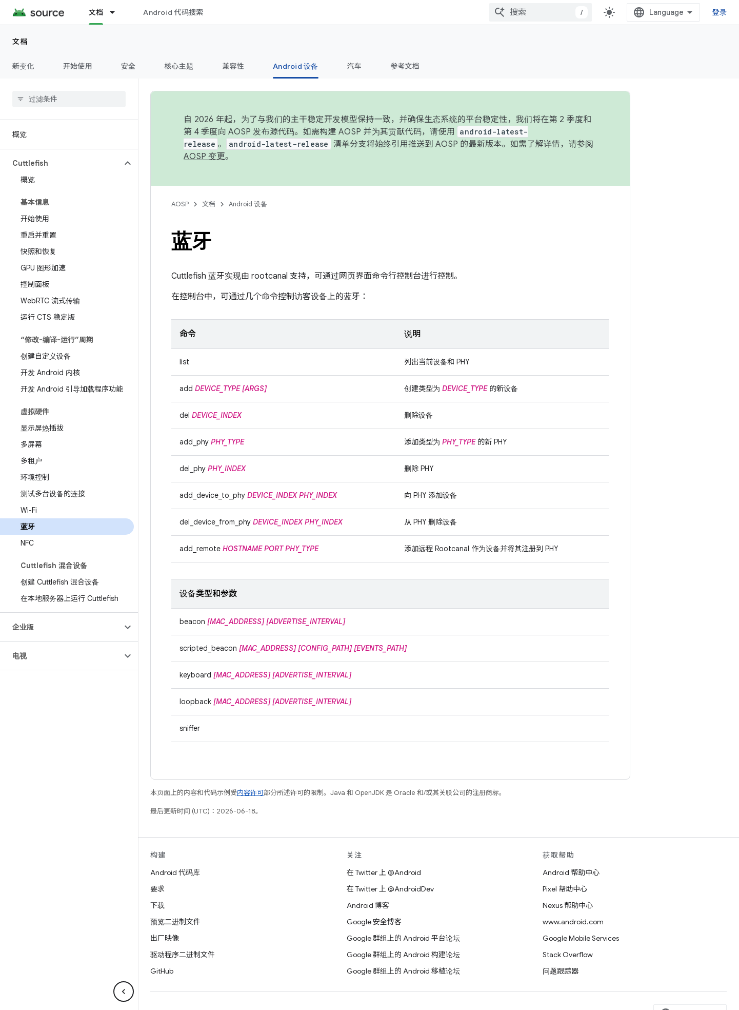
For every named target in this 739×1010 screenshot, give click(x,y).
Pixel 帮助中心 (565, 889)
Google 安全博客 (374, 921)
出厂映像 (164, 938)
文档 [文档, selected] (96, 12)
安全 (128, 66)
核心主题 (178, 66)
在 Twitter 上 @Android (384, 872)
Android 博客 (368, 905)
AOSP (180, 204)
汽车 (354, 66)
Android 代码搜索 (173, 12)
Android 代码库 (175, 872)
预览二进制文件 (175, 921)
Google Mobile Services (581, 938)
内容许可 (250, 792)
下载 (157, 905)
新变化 (23, 66)
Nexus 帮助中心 (568, 905)
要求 (157, 889)
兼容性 (233, 66)
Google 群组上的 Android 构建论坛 (403, 954)
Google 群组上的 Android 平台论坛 (403, 938)
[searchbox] (69, 99)
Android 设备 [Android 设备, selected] (295, 66)
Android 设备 (248, 204)
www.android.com (573, 921)
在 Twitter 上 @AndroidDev (390, 889)
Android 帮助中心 (571, 872)
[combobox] (636, 12)
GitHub (161, 971)
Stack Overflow (568, 954)
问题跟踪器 (560, 971)
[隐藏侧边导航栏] (123, 991)
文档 (20, 41)
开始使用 (77, 66)
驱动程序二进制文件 (182, 954)
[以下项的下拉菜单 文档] (117, 12)
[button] (61, 163)
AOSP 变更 (204, 156)
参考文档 (405, 66)
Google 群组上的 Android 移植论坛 (403, 971)
